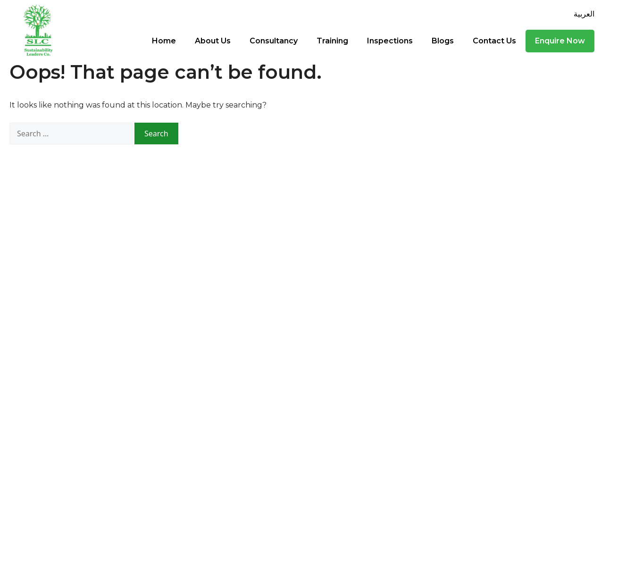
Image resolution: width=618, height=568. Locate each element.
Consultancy (274, 40)
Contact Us (494, 40)
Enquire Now (560, 40)
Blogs (443, 40)
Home (164, 40)
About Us (213, 40)
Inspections (390, 40)
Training (332, 40)
